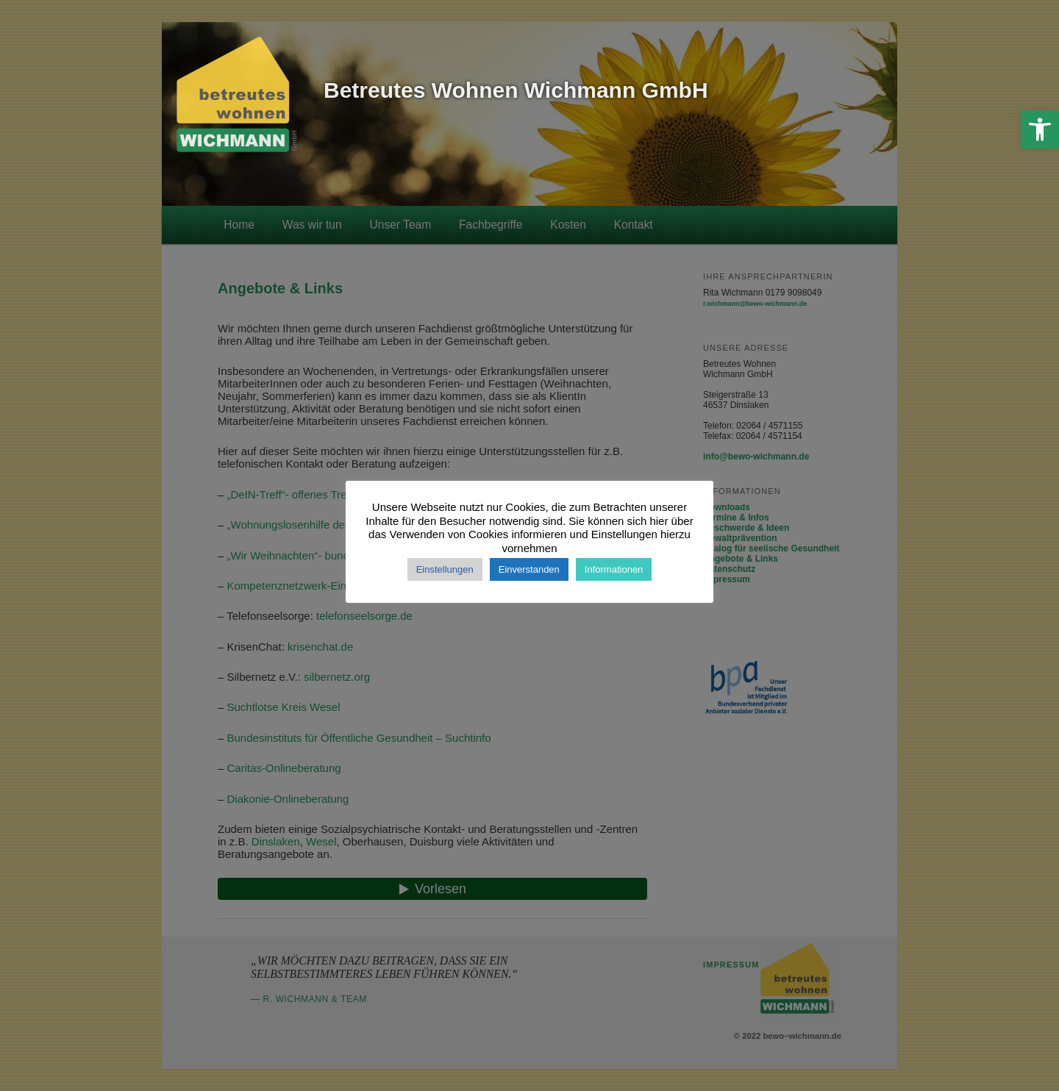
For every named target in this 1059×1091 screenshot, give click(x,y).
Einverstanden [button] (529, 569)
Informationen (614, 569)
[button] (1040, 129)
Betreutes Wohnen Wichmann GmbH (516, 90)
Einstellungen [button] (445, 569)
